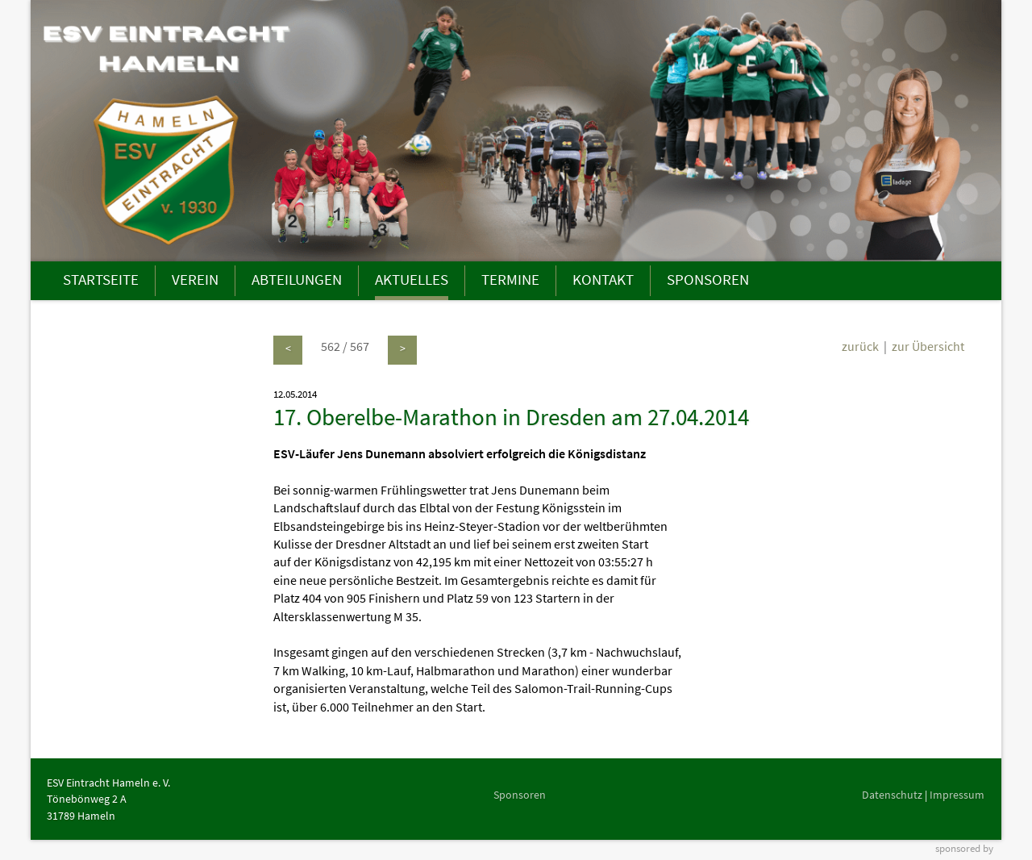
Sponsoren (519, 794)
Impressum (957, 794)
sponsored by (964, 847)
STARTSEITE (101, 279)
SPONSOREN (708, 279)
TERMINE (510, 279)
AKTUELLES (411, 279)
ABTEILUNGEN (297, 279)
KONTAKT (603, 279)
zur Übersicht (928, 346)
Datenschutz (892, 794)
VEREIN (195, 279)
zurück (860, 346)
